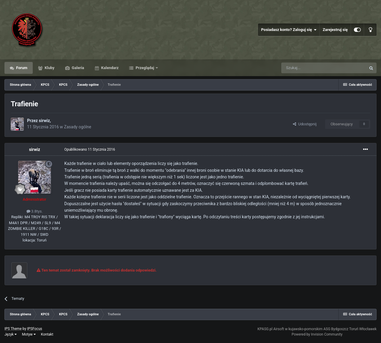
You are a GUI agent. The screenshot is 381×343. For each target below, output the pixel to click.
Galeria (77, 68)
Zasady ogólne (77, 126)
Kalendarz (109, 68)
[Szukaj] (309, 68)
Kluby (49, 68)
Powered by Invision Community (317, 334)
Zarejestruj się (335, 29)
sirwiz (44, 120)
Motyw (29, 334)
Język (10, 334)
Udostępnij (304, 124)
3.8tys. (34, 211)
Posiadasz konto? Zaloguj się (288, 30)
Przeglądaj (145, 68)
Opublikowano (89, 149)
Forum (21, 68)
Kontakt (47, 334)
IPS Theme (13, 329)
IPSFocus (34, 329)
